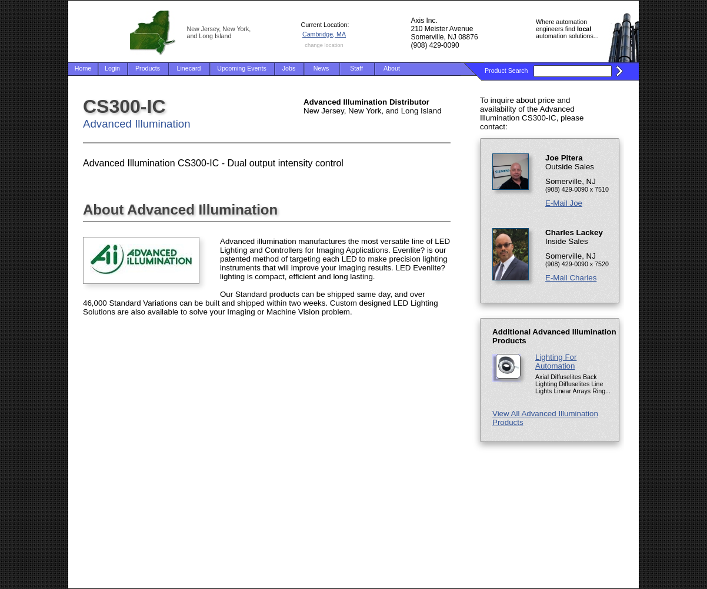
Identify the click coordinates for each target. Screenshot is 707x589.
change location (324, 45)
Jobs (289, 68)
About (391, 68)
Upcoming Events (241, 68)
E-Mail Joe (563, 203)
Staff (356, 68)
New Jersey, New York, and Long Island (219, 32)
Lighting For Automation (555, 361)
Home (83, 68)
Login (112, 68)
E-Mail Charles (570, 277)
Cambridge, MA (324, 34)
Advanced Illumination (137, 124)
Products (147, 68)
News (321, 68)
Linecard (189, 68)
